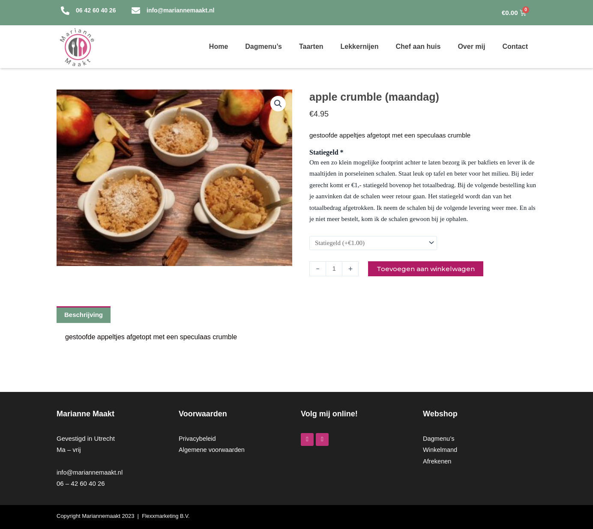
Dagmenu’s (263, 46)
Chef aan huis (417, 46)
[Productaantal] (335, 268)
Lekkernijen (360, 46)
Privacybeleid (198, 438)
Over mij (471, 46)
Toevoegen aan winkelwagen (428, 269)
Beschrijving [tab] (83, 315)
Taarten (311, 46)
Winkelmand (440, 450)
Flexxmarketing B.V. (166, 516)
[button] (277, 104)
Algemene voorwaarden (212, 450)
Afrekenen (437, 461)
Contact (515, 46)
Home (218, 46)
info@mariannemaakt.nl (91, 472)
